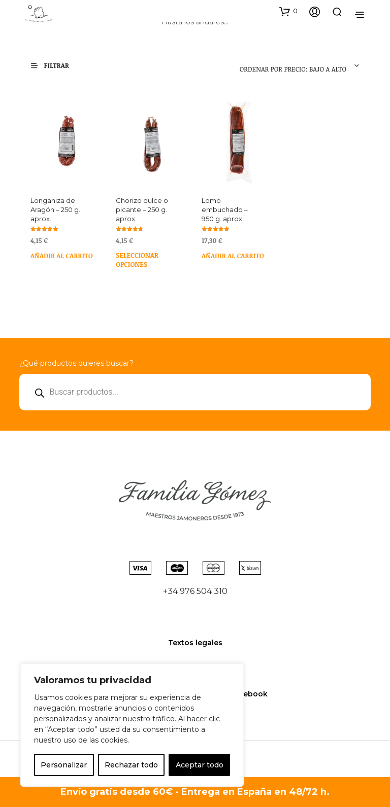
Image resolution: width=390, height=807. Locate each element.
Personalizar (64, 764)
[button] (288, 11)
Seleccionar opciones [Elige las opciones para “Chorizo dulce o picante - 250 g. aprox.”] (137, 259)
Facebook (249, 693)
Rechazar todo (131, 764)
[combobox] (291, 66)
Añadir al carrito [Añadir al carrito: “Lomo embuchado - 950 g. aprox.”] (233, 255)
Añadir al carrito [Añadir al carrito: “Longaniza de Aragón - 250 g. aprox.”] (61, 255)
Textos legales (195, 642)
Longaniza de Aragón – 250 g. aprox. (55, 209)
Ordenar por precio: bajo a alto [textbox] (293, 69)
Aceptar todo (199, 764)
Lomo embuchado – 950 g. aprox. (225, 209)
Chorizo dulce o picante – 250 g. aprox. (142, 209)
